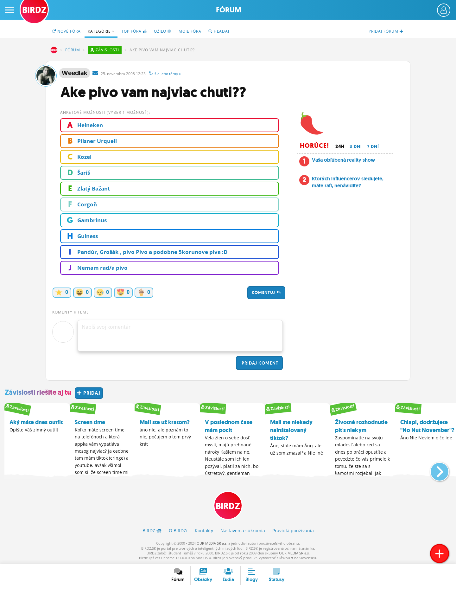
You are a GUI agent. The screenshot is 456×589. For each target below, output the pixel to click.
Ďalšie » (165, 73)
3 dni (356, 146)
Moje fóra (190, 31)
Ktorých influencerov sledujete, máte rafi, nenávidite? (347, 182)
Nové (66, 31)
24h (340, 146)
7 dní (373, 146)
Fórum (228, 10)
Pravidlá (293, 531)
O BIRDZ (178, 531)
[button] (434, 469)
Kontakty (204, 531)
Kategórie (101, 31)
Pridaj (259, 363)
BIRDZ (54, 50)
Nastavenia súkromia (242, 531)
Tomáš (187, 553)
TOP (134, 31)
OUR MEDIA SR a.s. (212, 543)
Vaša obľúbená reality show (343, 160)
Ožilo (163, 31)
